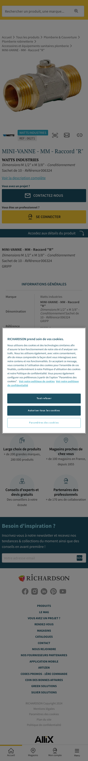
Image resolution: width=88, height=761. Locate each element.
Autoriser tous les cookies (44, 410)
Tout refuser (44, 398)
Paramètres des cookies (44, 422)
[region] (44, 380)
